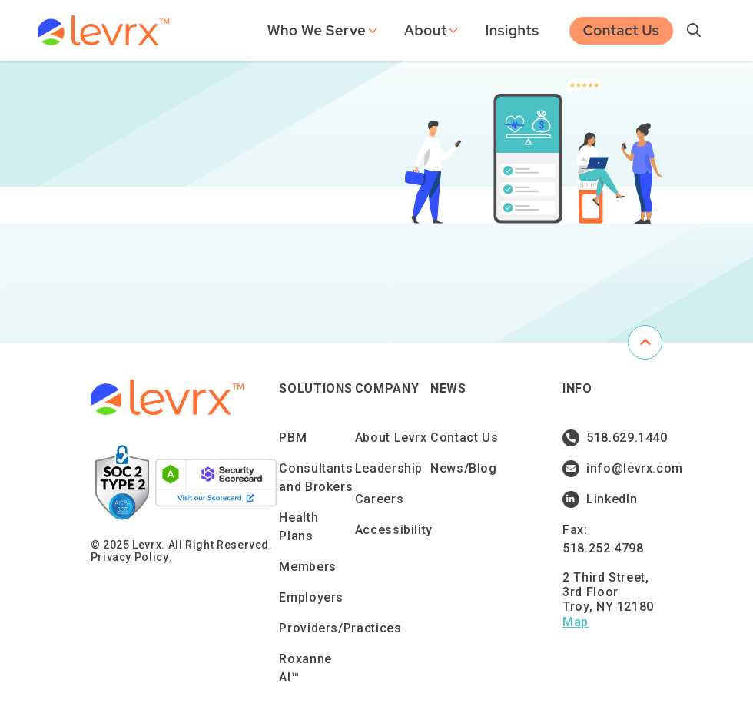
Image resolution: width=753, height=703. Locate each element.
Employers (311, 597)
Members (307, 566)
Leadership (389, 468)
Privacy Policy (130, 557)
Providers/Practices (340, 628)
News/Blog (463, 468)
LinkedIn (599, 499)
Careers (379, 499)
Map (575, 622)
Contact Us (621, 29)
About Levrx (391, 437)
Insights (512, 29)
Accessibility (394, 529)
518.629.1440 (609, 437)
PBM (293, 437)
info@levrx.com (609, 468)
